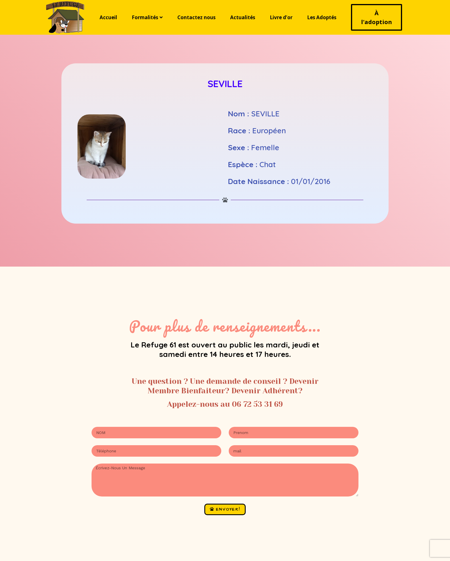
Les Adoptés (321, 17)
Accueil (108, 17)
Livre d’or (281, 17)
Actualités (242, 17)
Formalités (147, 17)
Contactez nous (196, 17)
